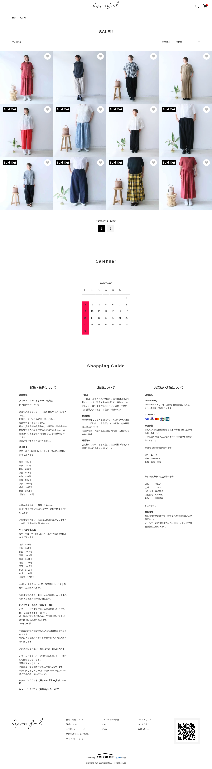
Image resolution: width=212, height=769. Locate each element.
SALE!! (23, 18)
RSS (104, 724)
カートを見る (143, 724)
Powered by (106, 756)
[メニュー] (6, 6)
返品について (72, 724)
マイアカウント (144, 720)
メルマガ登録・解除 (110, 720)
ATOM (104, 729)
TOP (14, 18)
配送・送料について (74, 720)
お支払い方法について (75, 729)
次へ (119, 228)
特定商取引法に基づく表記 (77, 734)
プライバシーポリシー (75, 739)
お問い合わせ (143, 729)
